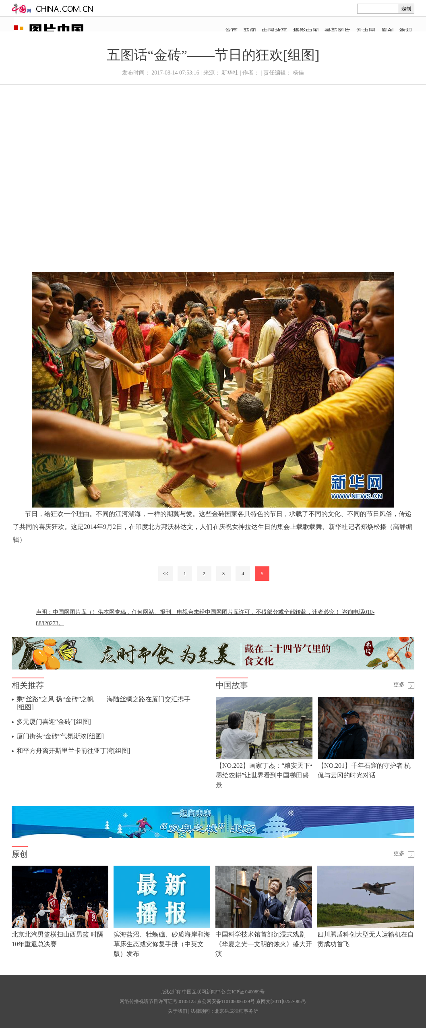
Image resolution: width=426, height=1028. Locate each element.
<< (165, 573)
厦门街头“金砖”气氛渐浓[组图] (60, 736)
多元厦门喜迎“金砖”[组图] (54, 721)
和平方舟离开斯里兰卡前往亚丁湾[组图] (73, 750)
